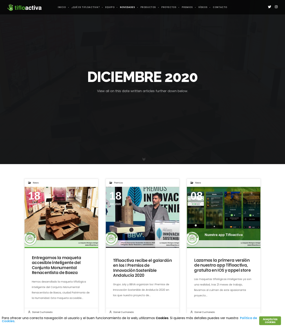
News (36, 182)
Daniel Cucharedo (42, 312)
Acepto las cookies (270, 320)
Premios (118, 182)
